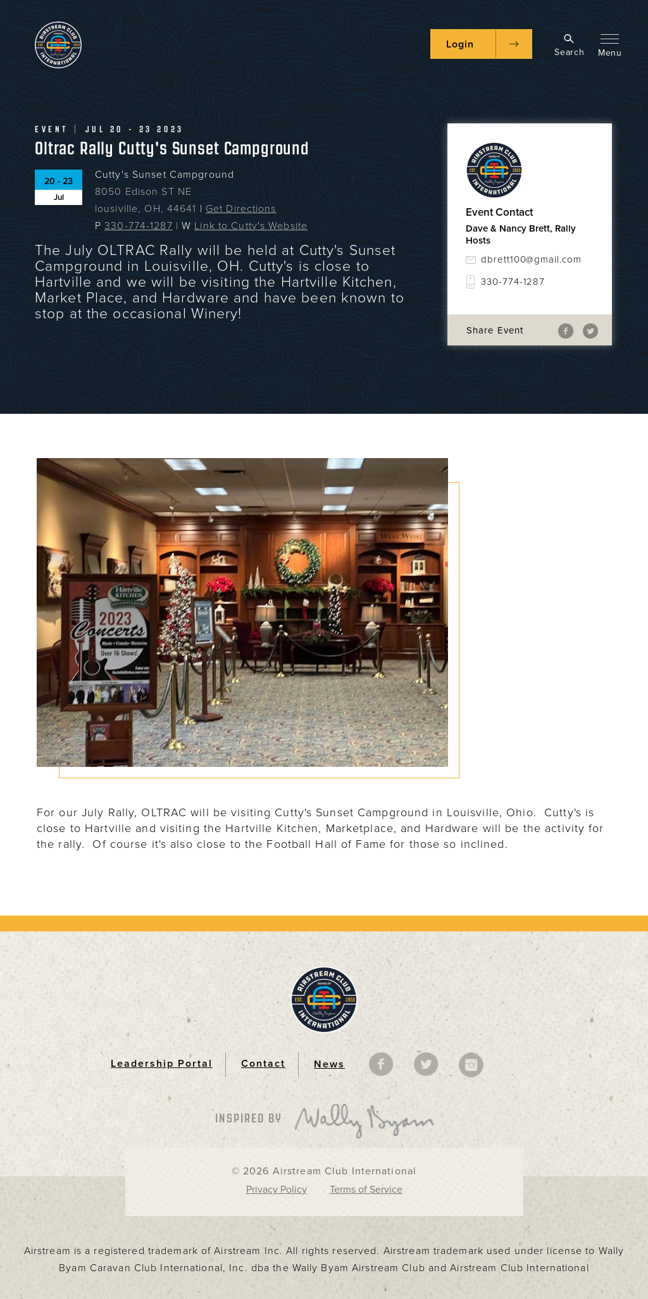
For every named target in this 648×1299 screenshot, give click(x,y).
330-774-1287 (138, 226)
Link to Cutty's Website (251, 226)
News (329, 1064)
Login (460, 44)
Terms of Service (366, 1189)
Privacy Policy (276, 1189)
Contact (263, 1063)
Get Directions (241, 208)
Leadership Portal (162, 1063)
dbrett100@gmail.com (531, 259)
